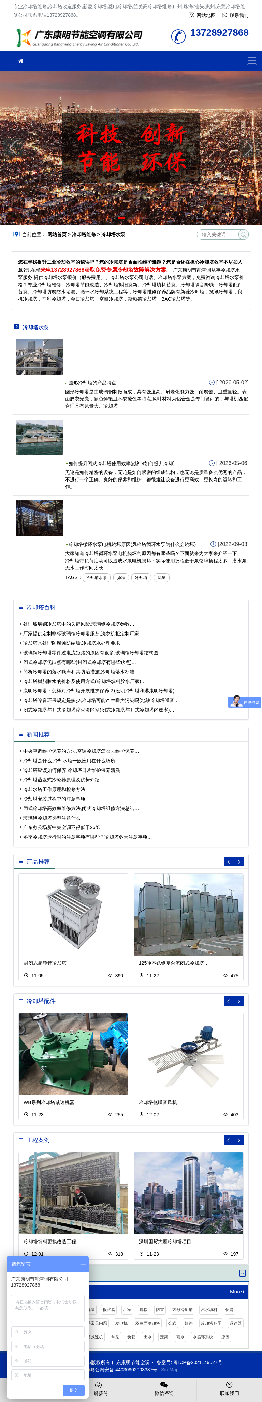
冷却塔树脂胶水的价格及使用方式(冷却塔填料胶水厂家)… (84, 681)
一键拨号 (98, 1388)
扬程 (121, 577)
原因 (225, 1337)
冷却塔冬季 (211, 1323)
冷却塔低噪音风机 (158, 1102)
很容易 (109, 1309)
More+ (237, 1291)
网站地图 (206, 15)
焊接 (144, 1309)
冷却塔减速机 (90, 1337)
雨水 (180, 1337)
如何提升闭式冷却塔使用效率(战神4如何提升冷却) (122, 463)
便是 (229, 1309)
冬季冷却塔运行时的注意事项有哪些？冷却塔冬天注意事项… (87, 837)
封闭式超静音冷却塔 (45, 963)
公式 (172, 1323)
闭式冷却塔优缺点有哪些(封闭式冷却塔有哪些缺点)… (79, 662)
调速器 (236, 1323)
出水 (148, 1337)
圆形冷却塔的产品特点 (92, 382)
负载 (131, 1337)
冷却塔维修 (81, 38)
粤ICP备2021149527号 (197, 1362)
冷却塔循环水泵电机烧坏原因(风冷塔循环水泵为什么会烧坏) (132, 544)
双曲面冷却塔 (147, 1323)
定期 (164, 1337)
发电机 (121, 1323)
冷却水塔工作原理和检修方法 (54, 789)
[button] (121, 218)
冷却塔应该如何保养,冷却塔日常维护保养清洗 (71, 770)
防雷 (160, 1309)
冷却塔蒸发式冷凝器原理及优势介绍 (61, 779)
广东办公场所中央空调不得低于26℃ (61, 827)
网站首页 (57, 234)
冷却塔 (141, 577)
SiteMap (169, 1369)
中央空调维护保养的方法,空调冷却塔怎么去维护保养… (81, 751)
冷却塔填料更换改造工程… (52, 1241)
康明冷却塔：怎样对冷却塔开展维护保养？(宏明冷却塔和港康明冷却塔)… (101, 691)
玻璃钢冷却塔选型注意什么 (52, 818)
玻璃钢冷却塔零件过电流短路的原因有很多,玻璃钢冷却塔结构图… (93, 652)
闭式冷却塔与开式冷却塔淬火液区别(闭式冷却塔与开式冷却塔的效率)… (98, 710)
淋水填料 (209, 1309)
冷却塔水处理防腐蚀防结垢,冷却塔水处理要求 (71, 643)
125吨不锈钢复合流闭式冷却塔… (174, 963)
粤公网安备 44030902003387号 (120, 1369)
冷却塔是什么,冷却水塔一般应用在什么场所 (69, 760)
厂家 (127, 1309)
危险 (91, 1309)
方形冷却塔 (182, 1309)
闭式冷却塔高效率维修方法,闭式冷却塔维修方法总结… (81, 808)
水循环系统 (203, 1337)
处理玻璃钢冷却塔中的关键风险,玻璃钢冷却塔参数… (78, 624)
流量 (162, 577)
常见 (115, 1337)
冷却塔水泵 (96, 577)
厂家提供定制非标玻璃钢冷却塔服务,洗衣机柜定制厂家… (83, 633)
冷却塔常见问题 (92, 1323)
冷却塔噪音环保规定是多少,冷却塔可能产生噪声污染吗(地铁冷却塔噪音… (101, 700)
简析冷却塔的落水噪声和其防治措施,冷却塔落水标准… (81, 671)
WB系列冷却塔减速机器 (49, 1102)
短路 (189, 1323)
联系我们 (239, 15)
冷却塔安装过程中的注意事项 (54, 799)
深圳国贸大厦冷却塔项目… (167, 1241)
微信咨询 (163, 1388)
